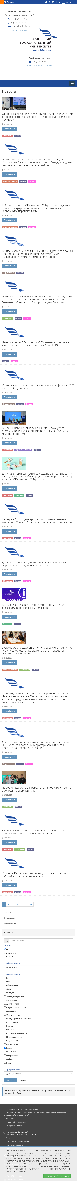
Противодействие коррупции (15, 1122)
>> (31, 904)
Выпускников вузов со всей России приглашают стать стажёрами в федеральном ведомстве (35, 606)
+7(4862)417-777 (17, 19)
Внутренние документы (13, 1138)
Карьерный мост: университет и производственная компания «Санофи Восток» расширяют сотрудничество (37, 520)
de (73, 2)
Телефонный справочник (39, 65)
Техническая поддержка (13, 1145)
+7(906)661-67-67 (18, 22)
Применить (10, 1080)
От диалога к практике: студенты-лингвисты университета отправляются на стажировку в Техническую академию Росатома (38, 116)
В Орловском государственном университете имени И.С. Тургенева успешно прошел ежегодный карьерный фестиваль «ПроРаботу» (37, 650)
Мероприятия (10, 923)
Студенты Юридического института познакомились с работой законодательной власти (35, 875)
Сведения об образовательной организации (21, 1109)
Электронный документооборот (16, 1141)
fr (70, 2)
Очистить (23, 1080)
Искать (8, 946)
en (67, 2)
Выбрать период (12, 963)
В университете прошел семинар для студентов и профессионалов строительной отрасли (33, 832)
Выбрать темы (12, 974)
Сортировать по (12, 1069)
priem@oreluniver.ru (19, 26)
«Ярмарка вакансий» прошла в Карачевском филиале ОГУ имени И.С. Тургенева (38, 386)
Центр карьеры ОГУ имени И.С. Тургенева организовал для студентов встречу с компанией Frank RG (36, 343)
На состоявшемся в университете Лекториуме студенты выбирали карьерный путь (36, 789)
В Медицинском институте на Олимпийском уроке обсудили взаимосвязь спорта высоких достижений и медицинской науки (35, 430)
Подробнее (9, 129)
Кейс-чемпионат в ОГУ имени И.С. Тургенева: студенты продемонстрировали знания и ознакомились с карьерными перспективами (36, 208)
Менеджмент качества (13, 1126)
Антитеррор (9, 1119)
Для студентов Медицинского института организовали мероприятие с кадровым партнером (36, 563)
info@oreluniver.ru (39, 61)
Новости (7, 913)
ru (63, 2)
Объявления (9, 918)
